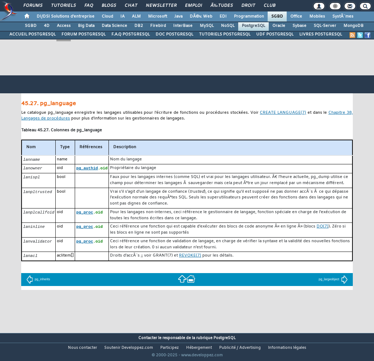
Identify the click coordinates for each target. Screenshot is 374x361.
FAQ (89, 6)
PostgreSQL (253, 25)
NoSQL (228, 25)
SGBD (277, 16)
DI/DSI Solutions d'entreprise (65, 16)
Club (269, 6)
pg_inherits (38, 280)
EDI (223, 16)
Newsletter (161, 6)
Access (64, 25)
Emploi (193, 6)
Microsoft (157, 16)
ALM (136, 16)
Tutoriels (63, 6)
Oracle (278, 25)
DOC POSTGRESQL (174, 34)
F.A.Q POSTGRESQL (130, 34)
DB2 (138, 25)
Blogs (109, 6)
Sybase (299, 25)
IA (122, 16)
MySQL (207, 25)
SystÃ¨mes (343, 16)
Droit (248, 6)
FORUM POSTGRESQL (83, 34)
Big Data (86, 25)
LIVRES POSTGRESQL (320, 34)
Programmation (249, 16)
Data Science (114, 25)
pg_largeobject (333, 280)
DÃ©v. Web (201, 16)
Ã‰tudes (222, 6)
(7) (283, 113)
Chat (131, 6)
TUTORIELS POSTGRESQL (224, 34)
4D (47, 25)
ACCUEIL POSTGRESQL (32, 34)
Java (178, 16)
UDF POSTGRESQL (275, 34)
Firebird (158, 25)
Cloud (107, 16)
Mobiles (317, 16)
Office (296, 16)
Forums (33, 6)
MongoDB (353, 25)
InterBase (183, 25)
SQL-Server (325, 25)
